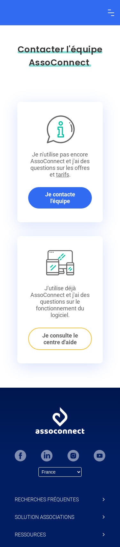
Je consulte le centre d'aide (60, 339)
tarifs (62, 174)
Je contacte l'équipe (60, 197)
